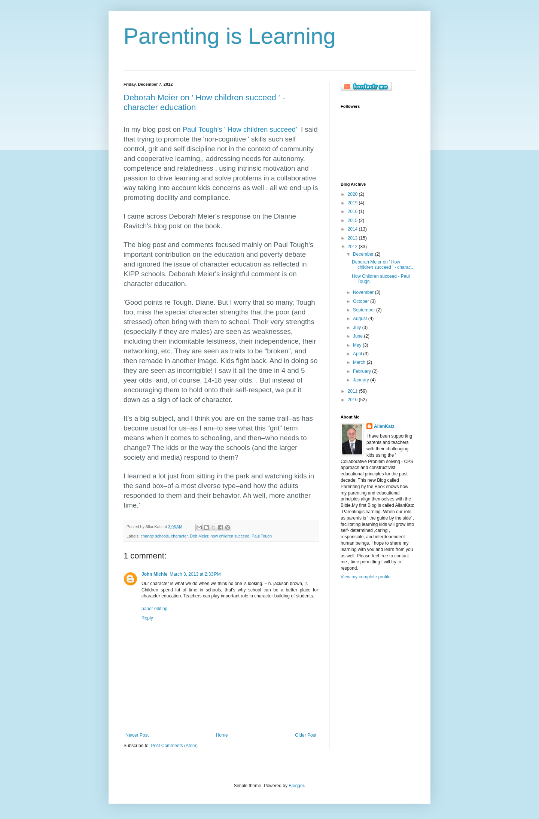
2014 (353, 229)
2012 (353, 246)
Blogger (296, 785)
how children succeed (230, 536)
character (179, 536)
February (362, 371)
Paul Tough (262, 536)
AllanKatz (384, 426)
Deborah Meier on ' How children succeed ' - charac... (383, 264)
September (364, 310)
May (358, 345)
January (361, 380)
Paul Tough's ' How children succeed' (240, 129)
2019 (353, 202)
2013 (353, 238)
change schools (155, 536)
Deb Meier (199, 536)
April (358, 353)
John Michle (154, 574)
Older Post (305, 735)
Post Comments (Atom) (174, 745)
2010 (353, 399)
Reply (147, 618)
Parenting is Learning (230, 36)
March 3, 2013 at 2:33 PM (195, 574)
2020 (353, 194)
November (364, 292)
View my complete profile (365, 576)
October (361, 301)
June (358, 336)
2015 (353, 220)
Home (222, 735)
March (360, 362)
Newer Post (137, 735)
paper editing (154, 608)
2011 (353, 391)
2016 (353, 211)
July (357, 327)
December (364, 254)
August (360, 318)
